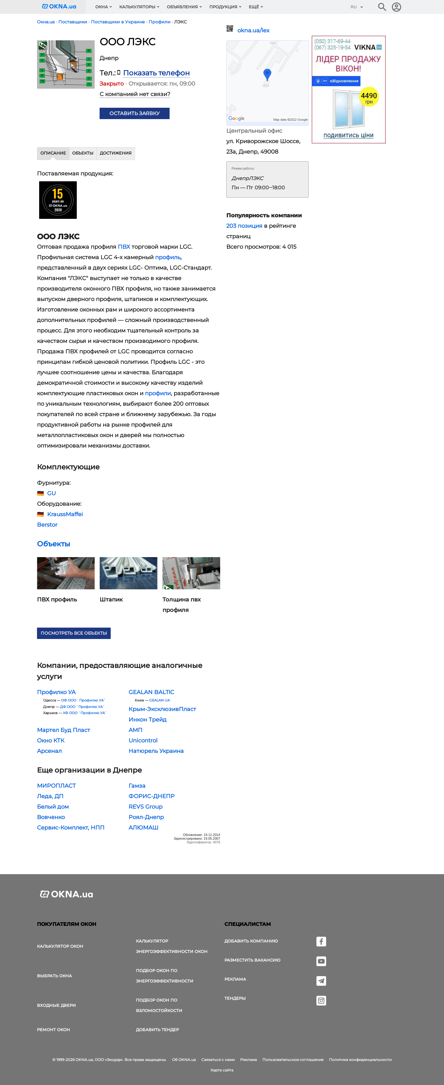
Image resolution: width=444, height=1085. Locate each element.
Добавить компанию (251, 940)
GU (51, 493)
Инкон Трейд (147, 719)
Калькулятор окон (60, 946)
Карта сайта (222, 1070)
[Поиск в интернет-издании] (382, 7)
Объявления (182, 6)
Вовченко (51, 817)
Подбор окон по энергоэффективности (164, 975)
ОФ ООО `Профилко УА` (83, 700)
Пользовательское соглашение (292, 1059)
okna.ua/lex (253, 30)
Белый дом (53, 806)
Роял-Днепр (146, 817)
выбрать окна (54, 975)
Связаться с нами (218, 1059)
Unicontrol (143, 740)
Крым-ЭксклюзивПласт (162, 709)
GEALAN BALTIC (151, 692)
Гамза (137, 785)
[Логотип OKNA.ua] (64, 7)
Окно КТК (50, 740)
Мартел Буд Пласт (63, 730)
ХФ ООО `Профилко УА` (85, 713)
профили (158, 393)
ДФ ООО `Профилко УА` (82, 707)
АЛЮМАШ (143, 827)
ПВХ (124, 246)
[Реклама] (349, 90)
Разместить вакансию (252, 960)
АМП (135, 730)
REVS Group (145, 806)
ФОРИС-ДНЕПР (152, 796)
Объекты (82, 153)
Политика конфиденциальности (360, 1059)
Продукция (223, 6)
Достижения (116, 153)
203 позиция (244, 226)
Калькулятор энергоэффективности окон (172, 946)
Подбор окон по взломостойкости (159, 1005)
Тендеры (235, 998)
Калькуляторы (137, 6)
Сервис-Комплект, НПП (71, 827)
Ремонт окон (53, 1029)
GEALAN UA (159, 700)
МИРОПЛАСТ (56, 785)
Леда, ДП (50, 796)
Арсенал (49, 751)
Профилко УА (56, 692)
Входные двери (56, 1005)
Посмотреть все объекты (74, 633)
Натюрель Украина (156, 751)
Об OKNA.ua (184, 1059)
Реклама (235, 979)
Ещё (254, 6)
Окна (101, 6)
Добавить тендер (157, 1029)
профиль (167, 257)
